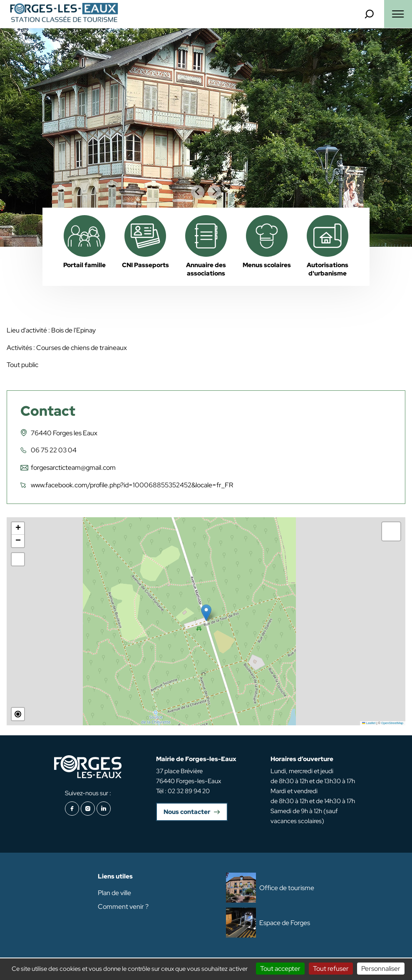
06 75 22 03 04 (54, 450)
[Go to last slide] (197, 191)
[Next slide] (214, 191)
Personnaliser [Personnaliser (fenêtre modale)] (380, 968)
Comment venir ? (123, 906)
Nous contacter (187, 812)
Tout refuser (331, 968)
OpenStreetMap (392, 723)
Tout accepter (280, 968)
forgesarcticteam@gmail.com (73, 467)
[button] (206, 612)
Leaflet (368, 723)
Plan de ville (114, 892)
